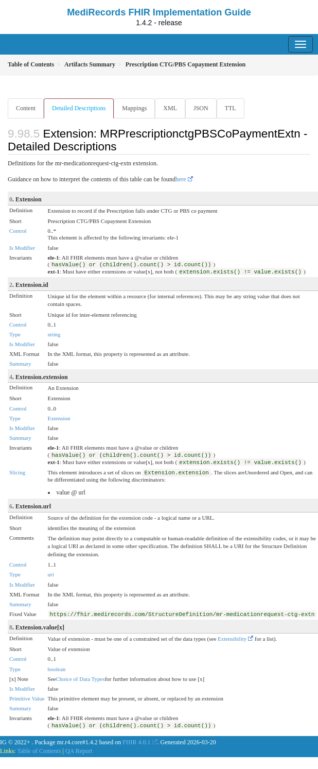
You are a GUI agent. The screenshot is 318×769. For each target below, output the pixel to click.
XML (170, 108)
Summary (20, 364)
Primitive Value (27, 698)
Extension (59, 418)
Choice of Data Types (80, 679)
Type (15, 334)
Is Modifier (22, 248)
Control (18, 231)
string (54, 334)
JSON (200, 108)
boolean (57, 669)
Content (26, 108)
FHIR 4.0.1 (136, 742)
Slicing (17, 472)
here (180, 179)
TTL (230, 108)
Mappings (134, 108)
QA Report (78, 751)
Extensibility (232, 639)
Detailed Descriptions (78, 108)
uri (51, 574)
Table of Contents (39, 751)
